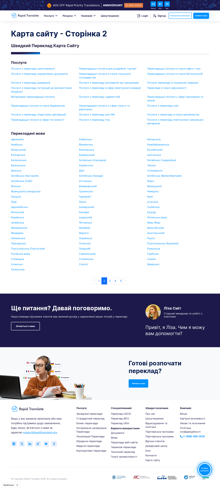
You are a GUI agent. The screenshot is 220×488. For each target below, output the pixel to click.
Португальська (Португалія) (28, 248)
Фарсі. (151, 180)
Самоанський (87, 253)
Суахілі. (83, 264)
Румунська (153, 248)
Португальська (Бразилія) (163, 243)
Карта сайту (152, 460)
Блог (148, 450)
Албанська (85, 139)
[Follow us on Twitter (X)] (22, 444)
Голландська (154, 170)
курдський (85, 217)
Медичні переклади (88, 445)
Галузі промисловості (124, 456)
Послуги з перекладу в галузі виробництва (173, 114)
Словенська (86, 259)
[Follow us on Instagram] (14, 444)
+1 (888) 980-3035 (192, 436)
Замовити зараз (201, 16)
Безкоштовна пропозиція (180, 16)
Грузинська (86, 191)
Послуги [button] (49, 15)
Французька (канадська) (26, 191)
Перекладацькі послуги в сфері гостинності (37, 119)
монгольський (155, 233)
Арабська (16, 144)
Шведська (153, 264)
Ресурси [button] (68, 15)
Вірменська (86, 144)
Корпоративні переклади (91, 450)
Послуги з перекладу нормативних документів (39, 73)
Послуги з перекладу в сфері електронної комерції (110, 87)
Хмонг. (83, 201)
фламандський (88, 186)
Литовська (85, 222)
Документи (117, 432)
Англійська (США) (21, 180)
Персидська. (18, 243)
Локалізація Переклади (90, 436)
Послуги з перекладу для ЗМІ (97, 114)
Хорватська (86, 165)
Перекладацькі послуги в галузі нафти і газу (174, 68)
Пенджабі (84, 248)
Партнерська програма (159, 431)
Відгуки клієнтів (155, 441)
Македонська (19, 227)
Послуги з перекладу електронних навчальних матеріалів (175, 121)
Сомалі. (151, 259)
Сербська (153, 253)
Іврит (150, 196)
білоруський (18, 149)
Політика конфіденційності (190, 429)
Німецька (152, 191)
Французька (154, 186)
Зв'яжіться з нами (25, 326)
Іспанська (17, 264)
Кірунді (151, 212)
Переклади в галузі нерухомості (166, 87)
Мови (114, 437)
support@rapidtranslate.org (40, 432)
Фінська (15, 186)
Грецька (16, 196)
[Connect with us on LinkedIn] (31, 444)
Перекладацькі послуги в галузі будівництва (38, 105)
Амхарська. (154, 139)
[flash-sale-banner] (110, 5)
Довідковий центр (156, 445)
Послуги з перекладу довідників (30, 82)
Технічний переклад (123, 451)
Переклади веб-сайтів (124, 442)
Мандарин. (17, 233)
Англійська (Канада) (91, 175)
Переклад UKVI (120, 423)
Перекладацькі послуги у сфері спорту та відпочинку (104, 107)
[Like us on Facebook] (56, 444)
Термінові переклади (123, 447)
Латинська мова (157, 217)
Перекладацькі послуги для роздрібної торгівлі (107, 68)
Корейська (17, 217)
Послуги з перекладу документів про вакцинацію (109, 82)
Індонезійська (19, 206)
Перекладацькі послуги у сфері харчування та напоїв (175, 98)
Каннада (84, 212)
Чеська (151, 165)
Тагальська (17, 269)
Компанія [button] (86, 15)
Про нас (150, 413)
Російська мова (20, 253)
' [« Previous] (94, 280)
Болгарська (18, 154)
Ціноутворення (110, 15)
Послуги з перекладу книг (163, 105)
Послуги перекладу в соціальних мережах (173, 82)
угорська (152, 201)
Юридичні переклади (89, 441)
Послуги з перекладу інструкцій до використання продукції (41, 89)
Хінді (14, 201)
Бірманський (87, 154)
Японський (17, 212)
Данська (16, 170)
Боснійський (154, 149)
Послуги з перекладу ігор (94, 119)
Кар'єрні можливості (192, 418)
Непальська (18, 238)
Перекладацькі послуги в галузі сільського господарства (105, 75)
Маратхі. (84, 233)
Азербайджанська (158, 144)
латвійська (17, 222)
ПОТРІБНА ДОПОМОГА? (205, 469)
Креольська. (18, 165)
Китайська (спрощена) (92, 160)
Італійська (153, 206)
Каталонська (18, 160)
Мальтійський (155, 227)
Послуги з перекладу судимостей (99, 96)
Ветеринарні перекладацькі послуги (33, 96)
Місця (183, 413)
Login (142, 15)
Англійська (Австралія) (25, 175)
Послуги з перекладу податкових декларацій (38, 114)
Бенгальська (86, 149)
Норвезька (85, 238)
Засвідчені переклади (89, 413)
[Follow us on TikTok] (39, 444)
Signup (159, 15)
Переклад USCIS (121, 413)
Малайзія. (85, 227)
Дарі (81, 170)
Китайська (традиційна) (161, 160)
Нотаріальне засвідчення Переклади (91, 429)
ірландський (86, 206)
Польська (85, 243)
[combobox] (11, 485)
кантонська (154, 154)
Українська (8, 485)
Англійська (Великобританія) (164, 175)
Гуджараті (85, 196)
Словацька (17, 259)
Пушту (151, 238)
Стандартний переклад (90, 418)
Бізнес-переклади (87, 423)
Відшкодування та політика (156, 425)
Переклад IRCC (120, 418)
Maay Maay (153, 222)
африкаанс (17, 139)
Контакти (151, 455)
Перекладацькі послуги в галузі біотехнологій (175, 73)
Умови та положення (192, 423)
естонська (85, 180)
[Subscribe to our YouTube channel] (48, 444)
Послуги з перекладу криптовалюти (33, 68)
